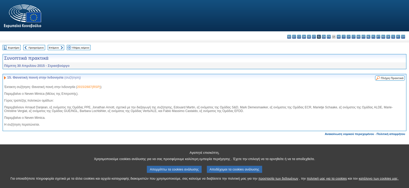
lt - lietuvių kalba (354, 37)
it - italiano (344, 37)
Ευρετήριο (13, 47)
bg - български (289, 37)
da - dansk (304, 37)
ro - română (383, 37)
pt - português (378, 37)
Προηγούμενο (36, 47)
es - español (294, 37)
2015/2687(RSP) (88, 87)
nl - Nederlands (368, 37)
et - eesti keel (314, 37)
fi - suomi (398, 37)
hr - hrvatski (339, 37)
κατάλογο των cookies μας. (379, 182)
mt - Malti (363, 37)
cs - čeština (299, 37)
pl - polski (373, 37)
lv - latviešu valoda (349, 37)
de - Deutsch (309, 37)
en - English (324, 37)
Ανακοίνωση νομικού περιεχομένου (349, 134)
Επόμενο (54, 47)
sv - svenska (403, 37)
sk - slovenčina (388, 37)
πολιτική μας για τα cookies (327, 182)
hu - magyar (358, 37)
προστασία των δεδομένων (278, 182)
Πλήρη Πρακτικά (392, 78)
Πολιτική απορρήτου (391, 134)
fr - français (329, 37)
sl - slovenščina (393, 37)
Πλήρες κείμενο (80, 47)
